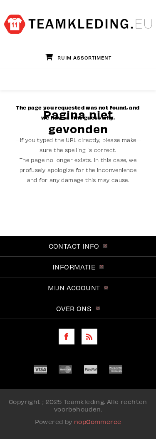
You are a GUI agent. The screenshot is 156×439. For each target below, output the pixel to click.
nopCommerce (97, 421)
